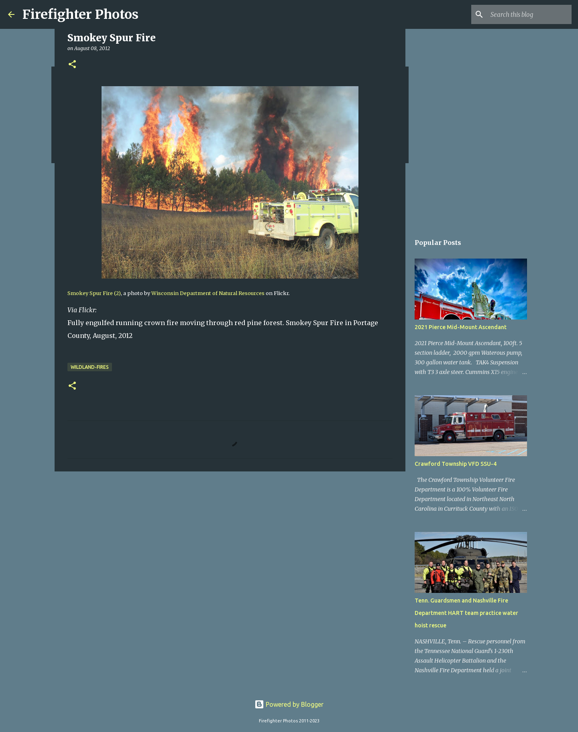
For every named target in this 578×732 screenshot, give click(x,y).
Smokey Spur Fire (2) (94, 293)
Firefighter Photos (80, 14)
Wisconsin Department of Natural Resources (208, 293)
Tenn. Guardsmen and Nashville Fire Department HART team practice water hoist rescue (466, 613)
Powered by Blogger (289, 704)
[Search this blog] (529, 14)
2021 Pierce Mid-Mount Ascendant (461, 327)
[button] (72, 64)
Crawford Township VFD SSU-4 (456, 464)
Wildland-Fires (90, 367)
